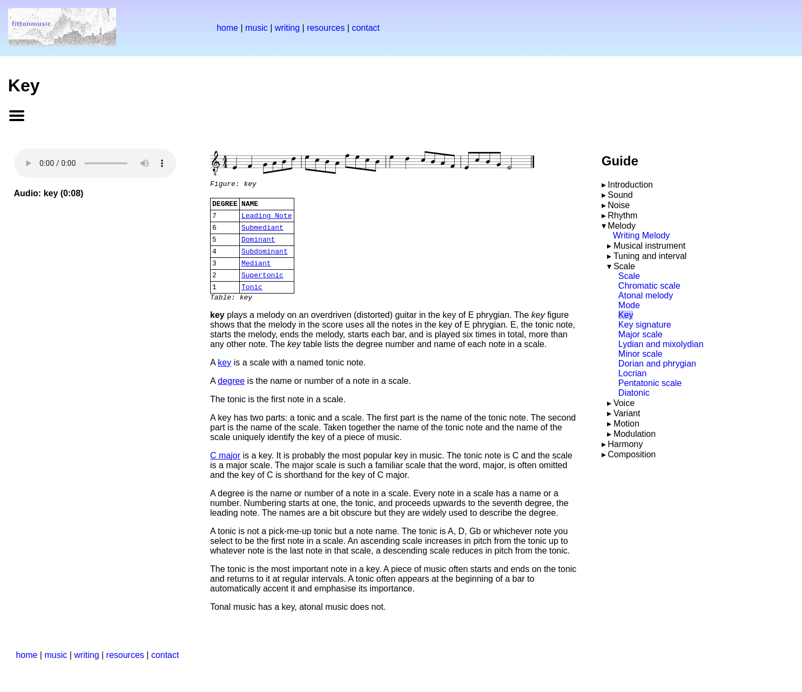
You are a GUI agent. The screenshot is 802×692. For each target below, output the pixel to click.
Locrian (632, 373)
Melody (622, 225)
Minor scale (640, 353)
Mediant (256, 274)
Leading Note (266, 220)
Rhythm (622, 215)
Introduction (630, 184)
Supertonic (262, 287)
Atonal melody (645, 295)
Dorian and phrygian (657, 363)
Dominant (258, 247)
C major (225, 471)
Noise (619, 205)
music (256, 27)
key (224, 378)
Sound (620, 194)
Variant (627, 413)
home (227, 27)
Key (625, 315)
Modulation (635, 433)
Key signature (644, 324)
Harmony (625, 444)
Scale (624, 266)
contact (366, 27)
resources (326, 27)
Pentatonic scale (650, 383)
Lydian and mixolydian (661, 344)
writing (287, 27)
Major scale (640, 334)
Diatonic (634, 392)
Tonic (251, 301)
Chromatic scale (649, 285)
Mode (629, 305)
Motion (626, 423)
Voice (624, 403)
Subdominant (264, 260)
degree (231, 397)
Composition (632, 454)
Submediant (262, 233)
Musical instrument (649, 245)
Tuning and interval (650, 256)
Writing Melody (641, 235)
